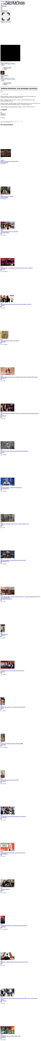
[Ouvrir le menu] (2, 4)
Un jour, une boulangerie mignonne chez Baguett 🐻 (12, 743)
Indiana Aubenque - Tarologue (7, 196)
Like (2, 63)
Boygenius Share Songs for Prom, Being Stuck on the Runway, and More (16, 304)
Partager (7, 63)
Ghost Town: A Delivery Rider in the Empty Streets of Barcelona (14, 962)
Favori (13, 63)
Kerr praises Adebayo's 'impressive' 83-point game (11, 487)
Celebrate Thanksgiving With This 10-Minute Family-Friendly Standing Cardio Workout (19, 377)
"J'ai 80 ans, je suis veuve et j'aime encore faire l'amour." (12, 670)
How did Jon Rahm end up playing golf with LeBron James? (13, 560)
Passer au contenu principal (13, 1)
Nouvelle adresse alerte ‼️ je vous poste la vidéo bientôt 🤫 (13, 707)
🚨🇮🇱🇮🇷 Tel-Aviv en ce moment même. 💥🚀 (10, 1036)
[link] (20, 75)
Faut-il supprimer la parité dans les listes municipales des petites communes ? (17, 268)
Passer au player (4, 1)
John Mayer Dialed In (5, 889)
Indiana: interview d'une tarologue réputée (9, 161)
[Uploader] (2, 9)
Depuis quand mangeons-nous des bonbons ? (10, 340)
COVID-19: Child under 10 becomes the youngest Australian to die (15, 524)
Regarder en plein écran (5, 17)
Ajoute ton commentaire (6, 122)
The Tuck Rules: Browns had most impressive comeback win (13, 816)
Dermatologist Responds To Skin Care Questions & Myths (13, 853)
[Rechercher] (2, 7)
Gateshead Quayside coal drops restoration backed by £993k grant (14, 451)
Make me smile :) (4, 634)
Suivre (2, 76)
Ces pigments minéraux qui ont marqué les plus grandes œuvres (14, 925)
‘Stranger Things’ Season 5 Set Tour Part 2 (9, 231)
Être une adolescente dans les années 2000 (9, 780)
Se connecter (4, 10)
